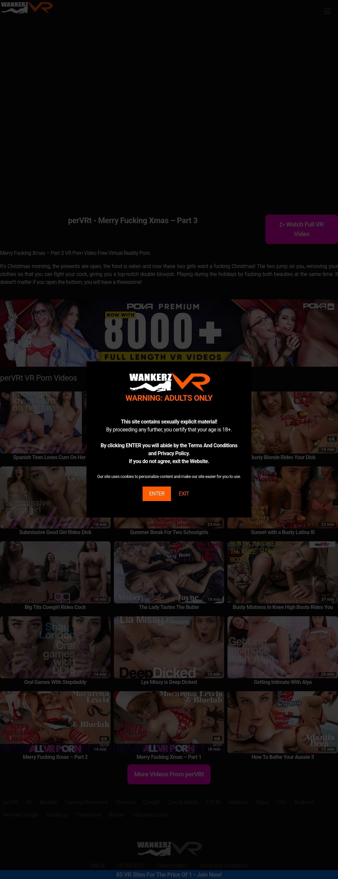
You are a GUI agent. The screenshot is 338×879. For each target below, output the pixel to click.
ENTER (156, 493)
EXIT (184, 493)
